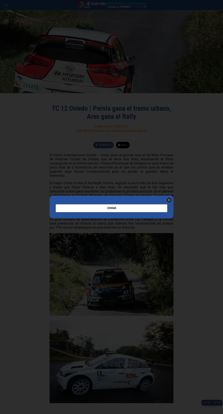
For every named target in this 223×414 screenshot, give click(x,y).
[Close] (169, 200)
